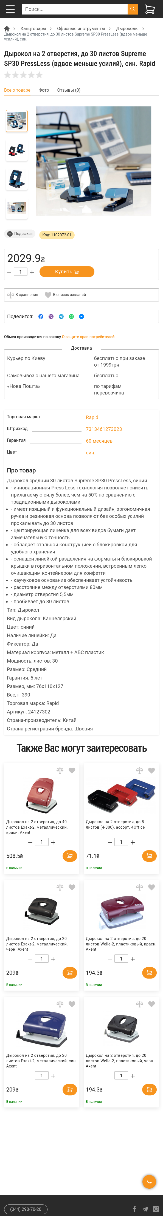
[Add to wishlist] (72, 770)
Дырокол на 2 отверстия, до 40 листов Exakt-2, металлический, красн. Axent (37, 827)
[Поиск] (133, 9)
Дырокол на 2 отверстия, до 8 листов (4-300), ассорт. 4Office (115, 824)
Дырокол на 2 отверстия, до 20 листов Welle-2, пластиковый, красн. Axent (121, 943)
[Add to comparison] (60, 770)
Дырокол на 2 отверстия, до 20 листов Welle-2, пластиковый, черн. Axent (120, 1060)
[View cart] (150, 9)
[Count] (20, 272)
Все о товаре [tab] (17, 90)
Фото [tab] (44, 90)
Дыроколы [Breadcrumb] (127, 28)
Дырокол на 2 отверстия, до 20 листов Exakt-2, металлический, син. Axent (41, 1060)
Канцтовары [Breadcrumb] (33, 28)
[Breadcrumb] (7, 28)
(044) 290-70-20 (25, 1209)
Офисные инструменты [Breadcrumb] (81, 28)
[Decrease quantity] (9, 272)
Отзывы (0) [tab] (69, 90)
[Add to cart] (68, 855)
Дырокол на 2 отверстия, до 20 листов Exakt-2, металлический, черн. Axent (37, 943)
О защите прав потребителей (88, 337)
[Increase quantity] (32, 272)
